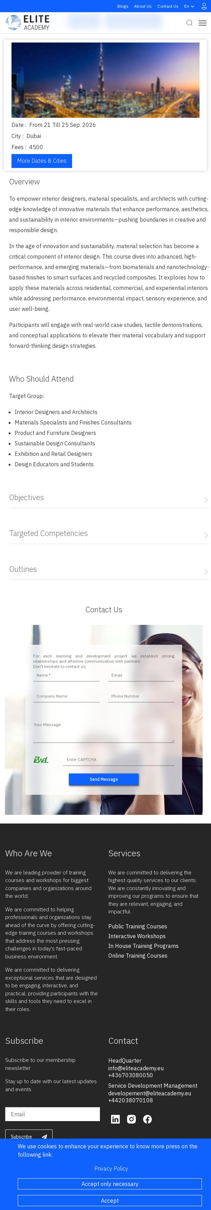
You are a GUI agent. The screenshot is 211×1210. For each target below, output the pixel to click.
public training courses (137, 926)
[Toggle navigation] (202, 23)
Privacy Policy (111, 1168)
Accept (110, 1200)
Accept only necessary (110, 1183)
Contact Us (168, 6)
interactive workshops (137, 936)
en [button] (190, 6)
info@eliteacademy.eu (136, 1068)
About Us (143, 6)
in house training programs (143, 945)
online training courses (137, 955)
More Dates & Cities (42, 160)
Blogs (122, 6)
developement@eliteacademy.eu (149, 1093)
